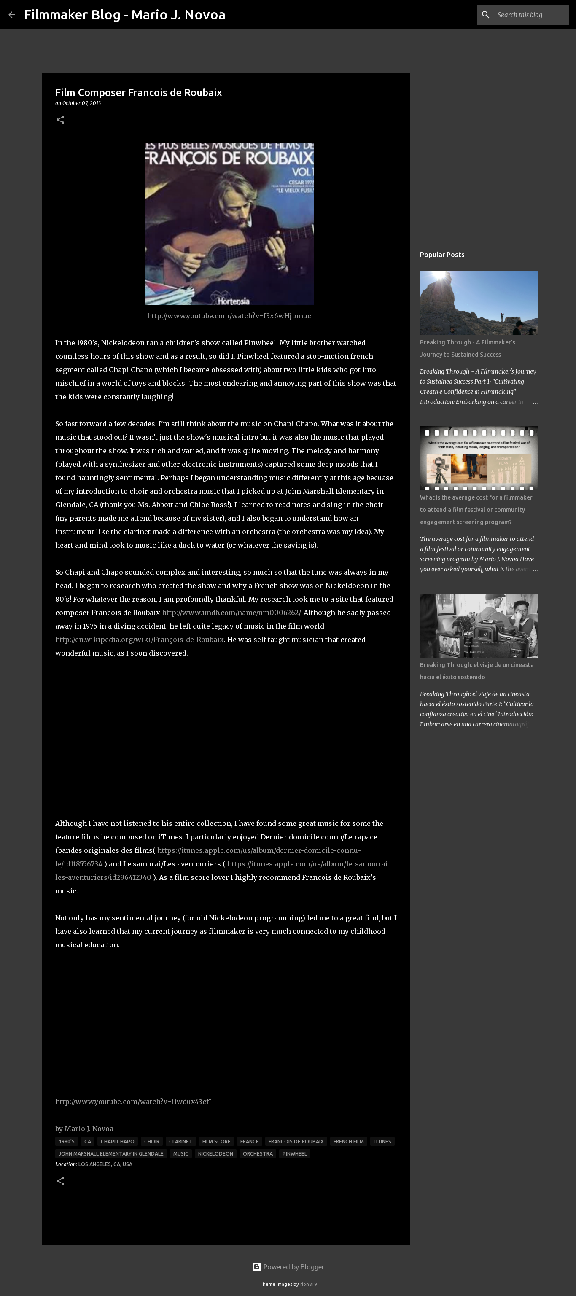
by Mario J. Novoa (84, 1128)
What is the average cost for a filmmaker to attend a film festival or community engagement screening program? (476, 509)
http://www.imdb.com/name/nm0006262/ (231, 612)
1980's (67, 1141)
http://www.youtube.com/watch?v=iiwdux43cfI (133, 1101)
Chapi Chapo (118, 1141)
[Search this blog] (525, 15)
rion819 (308, 1284)
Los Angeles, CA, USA (105, 1164)
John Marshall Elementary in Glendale (111, 1153)
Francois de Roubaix (296, 1141)
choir (151, 1141)
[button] (60, 120)
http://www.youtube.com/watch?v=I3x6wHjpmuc (229, 316)
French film (349, 1141)
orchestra (258, 1153)
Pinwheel (295, 1153)
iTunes (382, 1141)
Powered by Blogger (288, 1267)
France (249, 1141)
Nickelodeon (215, 1153)
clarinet (181, 1141)
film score (216, 1141)
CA (87, 1141)
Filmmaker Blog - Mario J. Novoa (125, 14)
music (180, 1153)
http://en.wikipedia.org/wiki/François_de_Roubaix (139, 639)
